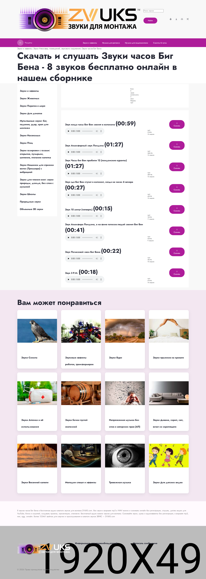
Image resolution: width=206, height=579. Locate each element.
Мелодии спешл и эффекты (80, 482)
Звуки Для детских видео (168, 482)
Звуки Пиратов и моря (32, 106)
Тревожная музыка (120, 482)
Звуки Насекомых (30, 135)
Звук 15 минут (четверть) (79, 209)
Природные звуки (30, 201)
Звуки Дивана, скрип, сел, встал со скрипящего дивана (168, 426)
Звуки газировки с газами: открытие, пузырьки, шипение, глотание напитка (35, 154)
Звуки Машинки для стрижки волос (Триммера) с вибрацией (37, 168)
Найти (150, 20)
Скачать (177, 124)
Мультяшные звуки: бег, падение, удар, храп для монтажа (34, 124)
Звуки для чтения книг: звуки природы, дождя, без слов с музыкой (36, 183)
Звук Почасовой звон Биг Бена (83, 252)
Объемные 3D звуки (31, 209)
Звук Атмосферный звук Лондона (84, 145)
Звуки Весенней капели (34, 482)
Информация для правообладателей (96, 543)
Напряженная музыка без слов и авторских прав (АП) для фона (124, 426)
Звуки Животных (29, 98)
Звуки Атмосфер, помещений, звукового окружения (56, 48)
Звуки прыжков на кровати (168, 357)
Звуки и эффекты (24, 48)
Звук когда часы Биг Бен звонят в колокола (90, 124)
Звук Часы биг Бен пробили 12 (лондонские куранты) (96, 160)
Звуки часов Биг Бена (91, 48)
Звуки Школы (28, 194)
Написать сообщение (145, 543)
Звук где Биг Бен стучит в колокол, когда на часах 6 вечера (99, 182)
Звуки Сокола (29, 357)
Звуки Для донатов (31, 113)
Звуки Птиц (26, 143)
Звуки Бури (115, 357)
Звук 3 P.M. (72, 273)
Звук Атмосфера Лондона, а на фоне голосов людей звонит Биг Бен (104, 224)
